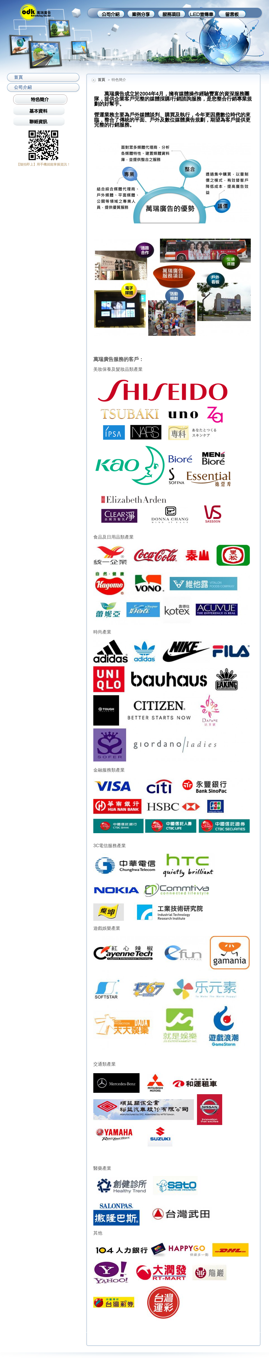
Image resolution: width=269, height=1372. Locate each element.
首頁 (101, 80)
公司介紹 (23, 87)
